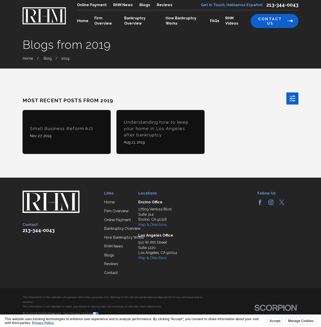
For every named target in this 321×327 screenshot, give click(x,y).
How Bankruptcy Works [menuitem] (181, 21)
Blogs (144, 5)
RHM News (123, 5)
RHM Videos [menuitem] (231, 21)
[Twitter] (281, 202)
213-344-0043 (282, 5)
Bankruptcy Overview (122, 228)
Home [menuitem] (82, 21)
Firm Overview (116, 211)
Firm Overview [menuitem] (103, 21)
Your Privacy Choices (81, 313)
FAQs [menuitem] (214, 21)
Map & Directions (152, 224)
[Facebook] (260, 202)
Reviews (164, 5)
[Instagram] (271, 202)
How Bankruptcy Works (124, 237)
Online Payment (92, 5)
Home (109, 202)
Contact (111, 273)
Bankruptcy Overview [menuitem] (135, 21)
